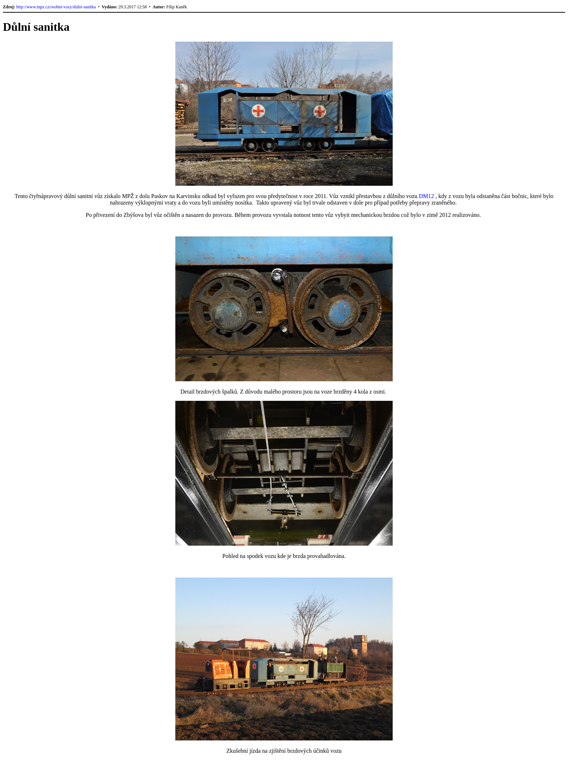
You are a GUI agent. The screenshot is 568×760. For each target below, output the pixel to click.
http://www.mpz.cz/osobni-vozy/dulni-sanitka (56, 6)
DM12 (426, 196)
